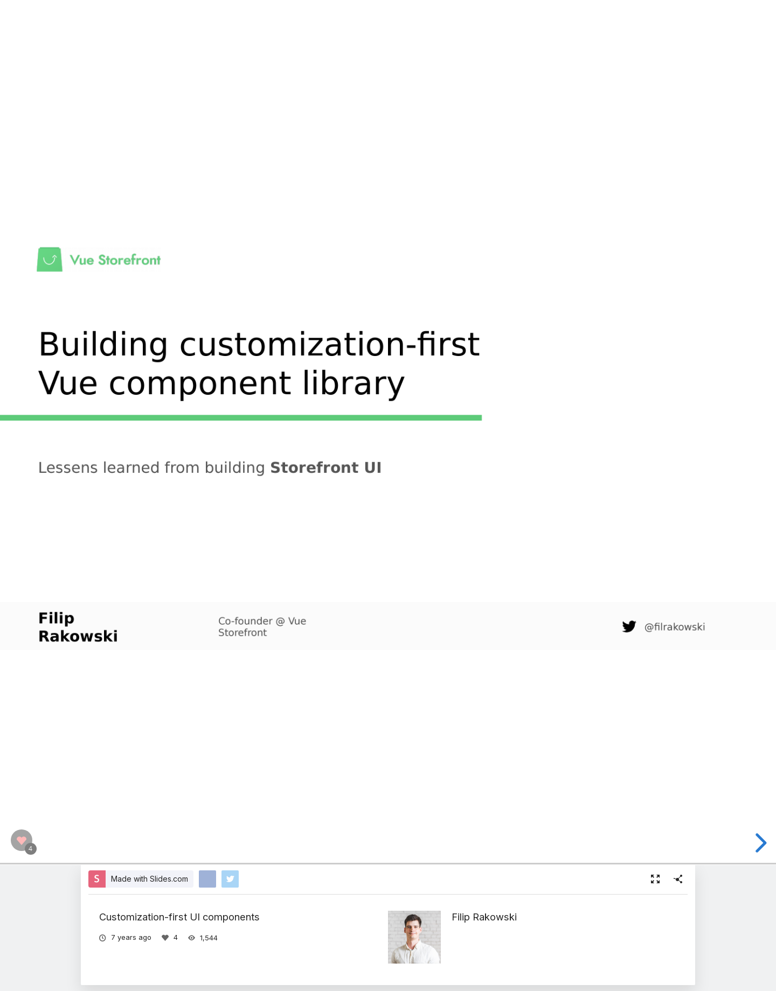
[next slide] (759, 843)
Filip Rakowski (484, 917)
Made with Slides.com (149, 878)
